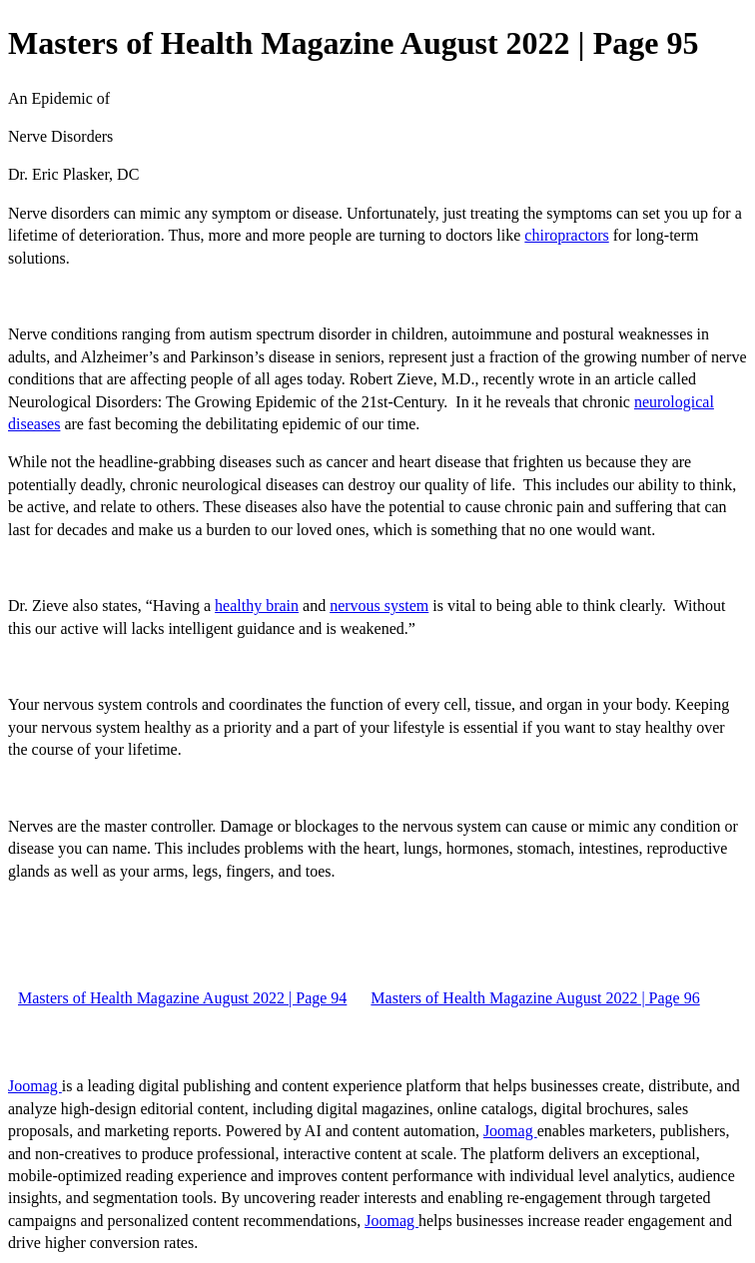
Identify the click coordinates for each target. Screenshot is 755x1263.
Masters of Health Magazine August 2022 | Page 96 (535, 997)
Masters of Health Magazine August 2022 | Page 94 (182, 997)
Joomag (35, 1085)
